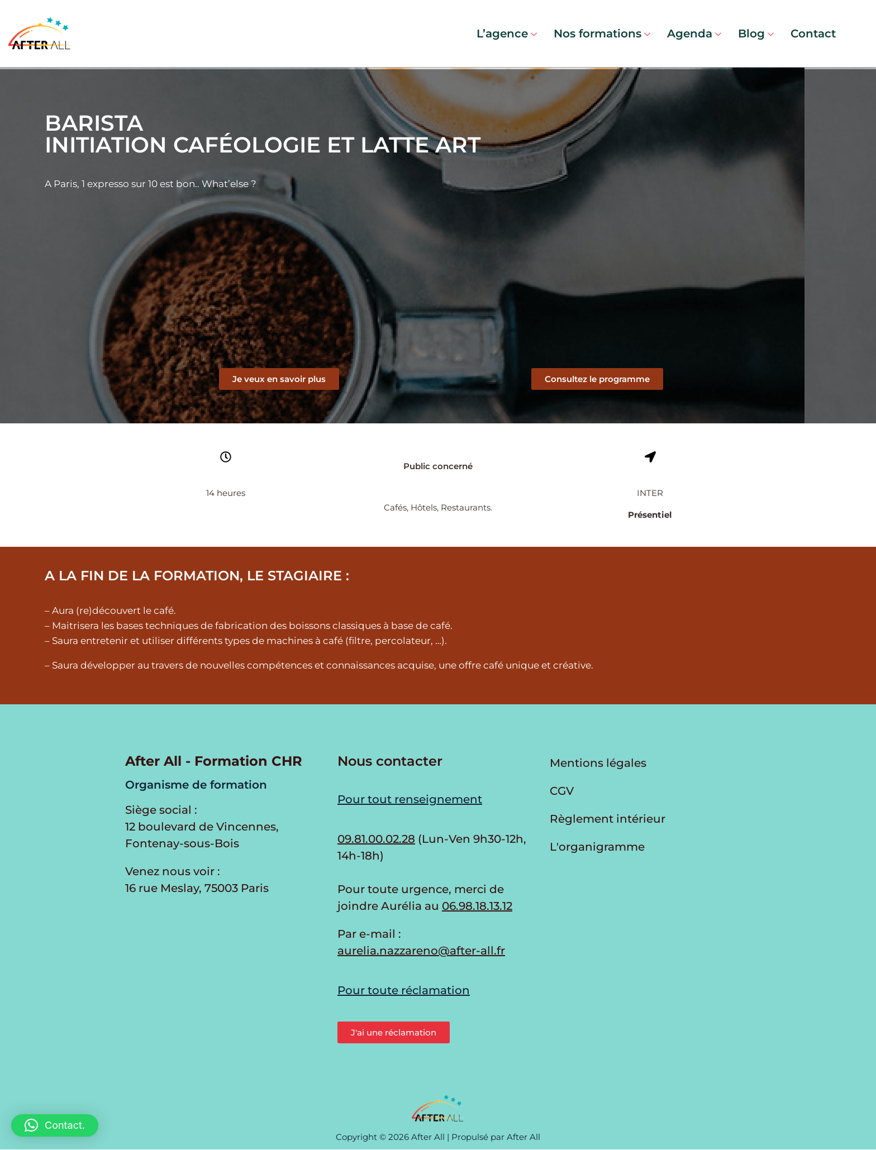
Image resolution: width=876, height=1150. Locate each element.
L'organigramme (597, 846)
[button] (597, 379)
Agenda (694, 33)
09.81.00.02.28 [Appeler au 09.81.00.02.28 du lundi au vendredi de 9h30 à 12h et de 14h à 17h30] (376, 839)
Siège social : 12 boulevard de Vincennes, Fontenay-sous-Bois (202, 826)
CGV (562, 791)
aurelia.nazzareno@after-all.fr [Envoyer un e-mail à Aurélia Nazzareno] (421, 950)
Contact (813, 33)
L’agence (507, 33)
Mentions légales (598, 763)
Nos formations (602, 33)
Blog (756, 33)
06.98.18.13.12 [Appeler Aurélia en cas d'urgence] (477, 906)
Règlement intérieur (607, 818)
